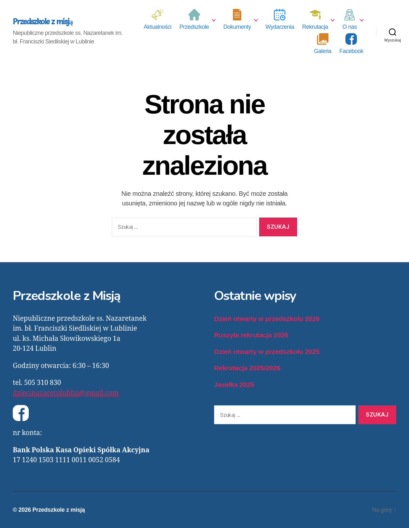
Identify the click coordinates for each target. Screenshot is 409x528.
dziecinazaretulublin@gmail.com (66, 393)
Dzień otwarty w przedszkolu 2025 (267, 351)
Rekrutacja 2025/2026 (247, 367)
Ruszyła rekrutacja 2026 (251, 335)
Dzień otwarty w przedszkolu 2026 (267, 318)
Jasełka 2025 (234, 384)
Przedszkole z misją (43, 22)
